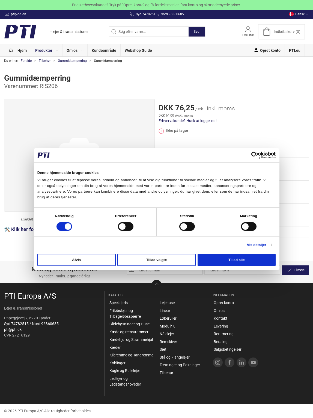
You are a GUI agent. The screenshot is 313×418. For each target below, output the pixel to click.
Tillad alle (236, 260)
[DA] (46, 32)
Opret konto (224, 303)
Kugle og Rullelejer (124, 370)
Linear (165, 310)
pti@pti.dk (13, 329)
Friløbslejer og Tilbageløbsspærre (125, 313)
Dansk (299, 14)
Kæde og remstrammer (128, 332)
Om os (219, 310)
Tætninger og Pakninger (180, 365)
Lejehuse (167, 303)
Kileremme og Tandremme (131, 355)
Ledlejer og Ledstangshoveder (125, 381)
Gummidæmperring (72, 61)
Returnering (224, 334)
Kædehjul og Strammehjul (131, 339)
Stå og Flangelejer (175, 357)
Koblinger (117, 363)
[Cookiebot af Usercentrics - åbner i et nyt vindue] (252, 155)
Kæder (115, 347)
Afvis (76, 260)
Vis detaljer (256, 245)
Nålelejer (167, 334)
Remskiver (168, 342)
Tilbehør (45, 61)
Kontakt (220, 318)
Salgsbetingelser (228, 349)
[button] (46, 50)
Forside (26, 61)
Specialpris (118, 303)
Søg (196, 32)
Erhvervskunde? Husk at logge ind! (188, 121)
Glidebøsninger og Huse (129, 324)
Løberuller (168, 318)
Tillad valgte (156, 260)
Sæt (163, 349)
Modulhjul (168, 326)
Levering (221, 326)
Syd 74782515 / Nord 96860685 (31, 324)
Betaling (221, 342)
